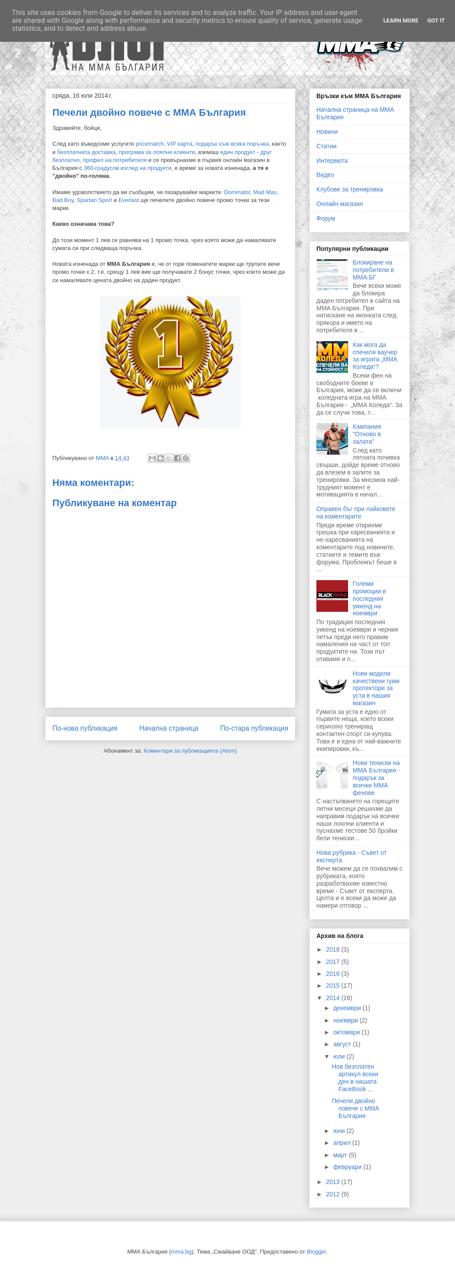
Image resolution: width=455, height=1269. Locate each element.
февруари (348, 1166)
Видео (325, 174)
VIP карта (179, 143)
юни (339, 1130)
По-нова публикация (84, 728)
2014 (333, 997)
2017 (333, 961)
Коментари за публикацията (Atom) (190, 750)
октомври (347, 1032)
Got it (436, 20)
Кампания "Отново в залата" (367, 434)
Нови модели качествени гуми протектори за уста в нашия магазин (376, 688)
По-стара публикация (254, 728)
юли (339, 1056)
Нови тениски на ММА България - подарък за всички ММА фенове (376, 777)
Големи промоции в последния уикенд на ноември (369, 598)
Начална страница (168, 728)
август (342, 1044)
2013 (333, 1181)
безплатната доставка (86, 152)
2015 (333, 985)
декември (348, 1008)
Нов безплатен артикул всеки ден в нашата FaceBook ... (355, 1077)
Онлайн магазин (339, 203)
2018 (333, 949)
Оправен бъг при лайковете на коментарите (356, 512)
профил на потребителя (115, 160)
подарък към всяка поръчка (232, 143)
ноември (346, 1020)
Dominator (237, 192)
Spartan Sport (94, 200)
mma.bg (181, 1251)
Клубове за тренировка (349, 189)
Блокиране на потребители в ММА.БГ (373, 270)
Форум (325, 218)
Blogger (316, 1251)
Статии (326, 146)
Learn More (400, 20)
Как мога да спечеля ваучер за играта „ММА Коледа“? (375, 355)
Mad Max (265, 192)
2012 (333, 1194)
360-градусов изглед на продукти (127, 168)
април (342, 1142)
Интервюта (332, 160)
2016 (333, 973)
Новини (327, 131)
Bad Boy (62, 200)
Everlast (128, 200)
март (341, 1155)
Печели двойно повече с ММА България (355, 1108)
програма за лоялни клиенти (157, 152)
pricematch (150, 143)
